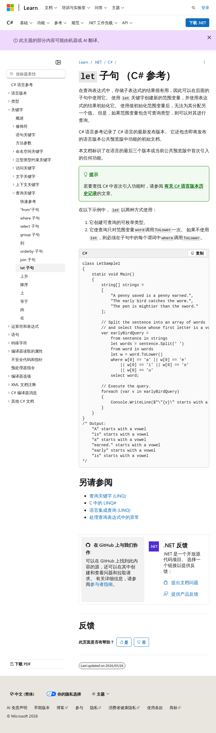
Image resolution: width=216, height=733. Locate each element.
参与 (79, 707)
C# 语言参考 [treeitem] (22, 84)
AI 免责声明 (17, 707)
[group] (144, 363)
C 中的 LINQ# (102, 503)
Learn (83, 62)
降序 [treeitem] (24, 284)
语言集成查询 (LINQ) (109, 510)
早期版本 (42, 707)
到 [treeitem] (22, 243)
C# (110, 62)
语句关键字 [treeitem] (25, 134)
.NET (98, 62)
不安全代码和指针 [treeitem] (27, 359)
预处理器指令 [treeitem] (23, 367)
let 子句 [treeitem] (27, 267)
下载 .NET (197, 22)
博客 (60, 707)
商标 (173, 707)
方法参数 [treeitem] (24, 142)
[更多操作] (204, 62)
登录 (205, 7)
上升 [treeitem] (24, 276)
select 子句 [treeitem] (29, 226)
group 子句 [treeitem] (30, 234)
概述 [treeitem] (20, 118)
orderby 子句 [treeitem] (31, 251)
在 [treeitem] (22, 317)
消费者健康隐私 (122, 707)
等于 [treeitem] (24, 301)
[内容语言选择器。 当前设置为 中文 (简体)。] (22, 694)
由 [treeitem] (22, 309)
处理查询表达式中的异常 (114, 517)
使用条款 (155, 707)
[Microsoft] (10, 7)
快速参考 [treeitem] (28, 201)
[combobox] (36, 74)
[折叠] (58, 62)
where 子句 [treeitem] (30, 218)
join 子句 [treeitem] (27, 259)
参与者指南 (101, 584)
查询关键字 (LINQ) (107, 496)
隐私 (94, 707)
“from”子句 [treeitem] (29, 209)
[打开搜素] (193, 8)
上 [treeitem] (22, 292)
